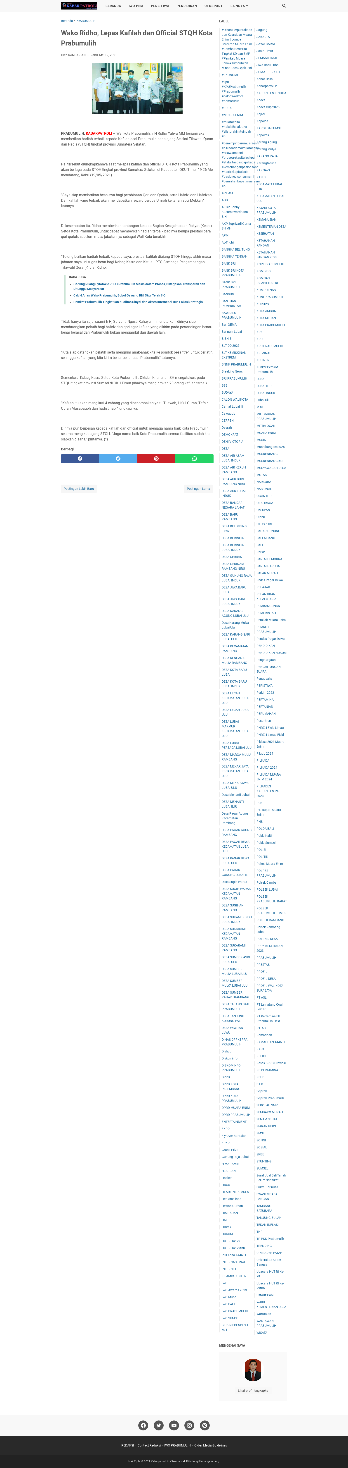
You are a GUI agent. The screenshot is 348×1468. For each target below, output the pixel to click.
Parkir (260, 552)
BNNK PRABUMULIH (236, 364)
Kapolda (262, 121)
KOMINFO (263, 271)
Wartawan (263, 1314)
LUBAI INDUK (265, 393)
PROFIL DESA (266, 978)
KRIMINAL (263, 353)
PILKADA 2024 (266, 767)
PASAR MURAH (267, 573)
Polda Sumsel (265, 842)
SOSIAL (261, 1147)
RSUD (260, 1077)
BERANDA (113, 6)
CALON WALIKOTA (235, 399)
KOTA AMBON (266, 311)
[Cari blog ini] (284, 6)
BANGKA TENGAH (234, 256)
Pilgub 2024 (264, 753)
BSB (225, 385)
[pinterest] (156, 458)
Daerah (227, 427)
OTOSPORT (214, 6)
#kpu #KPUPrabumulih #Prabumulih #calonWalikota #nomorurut (234, 91)
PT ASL (261, 997)
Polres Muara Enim (269, 863)
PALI (259, 545)
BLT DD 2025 (231, 345)
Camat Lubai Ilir (233, 406)
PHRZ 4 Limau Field (270, 734)
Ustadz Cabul (265, 1295)
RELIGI (261, 1056)
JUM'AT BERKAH (268, 72)
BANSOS (228, 294)
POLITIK (262, 856)
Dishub (226, 1051)
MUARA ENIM (266, 433)
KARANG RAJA (267, 156)
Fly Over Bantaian (234, 1136)
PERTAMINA (265, 699)
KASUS (261, 177)
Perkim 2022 (265, 692)
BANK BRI (229, 263)
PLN (259, 803)
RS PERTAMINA (267, 1070)
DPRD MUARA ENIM (236, 1107)
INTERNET (229, 1269)
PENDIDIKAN (187, 6)
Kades (260, 100)
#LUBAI (227, 108)
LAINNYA (237, 6)
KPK (259, 332)
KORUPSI (263, 304)
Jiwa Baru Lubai (267, 65)
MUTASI (262, 475)
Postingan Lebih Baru (79, 488)
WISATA (261, 1332)
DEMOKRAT (230, 434)
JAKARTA (263, 37)
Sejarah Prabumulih (270, 1098)
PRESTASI (263, 964)
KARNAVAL (264, 170)
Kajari (260, 114)
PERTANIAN (264, 706)
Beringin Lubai (232, 331)
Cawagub (228, 413)
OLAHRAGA (264, 503)
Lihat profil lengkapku (253, 1390)
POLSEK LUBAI (267, 889)
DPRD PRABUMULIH (236, 1115)
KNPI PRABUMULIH (270, 264)
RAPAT (261, 1049)
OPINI (260, 517)
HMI (225, 1220)
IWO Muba (229, 1297)
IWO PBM (136, 6)
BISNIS (226, 338)
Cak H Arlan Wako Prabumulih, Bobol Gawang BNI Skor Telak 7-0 (119, 295)
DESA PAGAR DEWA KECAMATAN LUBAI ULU (235, 846)
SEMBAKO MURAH (269, 1112)
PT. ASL (261, 1028)
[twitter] (118, 458)
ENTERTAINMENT (234, 1122)
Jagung (261, 30)
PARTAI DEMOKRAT (270, 559)
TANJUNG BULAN (269, 1217)
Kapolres (262, 135)
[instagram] (189, 1425)
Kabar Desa (264, 79)
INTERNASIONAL (234, 1262)
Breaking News (232, 371)
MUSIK (261, 440)
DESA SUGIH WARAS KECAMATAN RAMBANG (236, 893)
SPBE (260, 1154)
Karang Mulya (266, 149)
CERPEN (228, 420)
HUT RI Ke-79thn (233, 1248)
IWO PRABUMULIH (235, 1311)
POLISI (261, 849)
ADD (225, 200)
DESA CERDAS (232, 557)
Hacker (227, 1178)
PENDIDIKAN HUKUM (271, 653)
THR (259, 1232)
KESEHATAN (265, 233)
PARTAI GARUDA (268, 566)
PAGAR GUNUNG (268, 531)
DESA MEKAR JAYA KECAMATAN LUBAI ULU (235, 771)
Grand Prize (230, 1150)
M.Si (259, 407)
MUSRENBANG (267, 454)
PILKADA (262, 760)
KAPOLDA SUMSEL (269, 128)
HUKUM (227, 1234)
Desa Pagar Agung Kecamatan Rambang (235, 818)
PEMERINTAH (266, 613)
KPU (259, 339)
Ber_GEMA (229, 324)
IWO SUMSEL (231, 1318)
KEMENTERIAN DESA (271, 226)
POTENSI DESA (267, 939)
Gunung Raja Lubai (235, 1157)
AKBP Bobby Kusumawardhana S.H (235, 211)
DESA (225, 448)
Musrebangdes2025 (270, 447)
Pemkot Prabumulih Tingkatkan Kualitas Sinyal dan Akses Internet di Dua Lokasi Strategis (138, 302)
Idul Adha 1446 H (234, 1255)
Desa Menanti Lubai (235, 794)
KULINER (262, 360)
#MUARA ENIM (232, 115)
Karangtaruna (266, 163)
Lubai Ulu (263, 400)
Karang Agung (266, 142)
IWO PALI (228, 1304)
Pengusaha (264, 678)
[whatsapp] (194, 458)
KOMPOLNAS (266, 290)
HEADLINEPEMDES (235, 1192)
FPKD (226, 1143)
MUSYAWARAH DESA (271, 468)
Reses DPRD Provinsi (271, 1063)
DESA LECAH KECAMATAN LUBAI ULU (235, 698)
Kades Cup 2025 (268, 107)
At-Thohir (228, 242)
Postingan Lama (198, 488)
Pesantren (263, 720)
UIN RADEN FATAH (269, 1253)
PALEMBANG (265, 538)
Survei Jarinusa (267, 1187)
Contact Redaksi (149, 1445)
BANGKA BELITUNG (236, 249)
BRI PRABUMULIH (234, 378)
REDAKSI (127, 1445)
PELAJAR (263, 587)
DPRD (226, 1077)
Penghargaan (266, 660)
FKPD (226, 1129)
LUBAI (260, 379)
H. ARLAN (229, 1171)
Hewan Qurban (232, 1206)
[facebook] (80, 458)
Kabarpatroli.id (266, 86)
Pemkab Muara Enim (271, 620)
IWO (225, 1283)
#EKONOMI (230, 75)
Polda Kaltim (265, 835)
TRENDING (264, 1246)
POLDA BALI (265, 828)
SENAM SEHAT (266, 1119)
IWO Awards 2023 (234, 1290)
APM (225, 235)
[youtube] (174, 1425)
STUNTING (264, 1161)
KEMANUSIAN (266, 219)
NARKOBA (263, 482)
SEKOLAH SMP (267, 1105)
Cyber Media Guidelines (210, 1445)
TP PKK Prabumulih (270, 1239)
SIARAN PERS (266, 1126)
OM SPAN (263, 510)
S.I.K (259, 1084)
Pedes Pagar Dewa (269, 580)
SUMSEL (262, 1168)
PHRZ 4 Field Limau (270, 727)
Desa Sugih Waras (234, 882)
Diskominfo (229, 1058)
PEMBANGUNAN (268, 606)
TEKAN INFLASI (267, 1225)
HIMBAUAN (230, 1213)
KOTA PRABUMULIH (270, 325)
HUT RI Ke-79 (231, 1241)
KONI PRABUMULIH (270, 297)
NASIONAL (264, 489)
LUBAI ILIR (264, 386)
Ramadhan (264, 1035)
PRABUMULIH (266, 957)
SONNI (261, 1140)
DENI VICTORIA (232, 441)
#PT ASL (228, 193)
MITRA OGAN (265, 426)
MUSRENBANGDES (269, 461)
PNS (259, 821)
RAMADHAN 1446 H (270, 1042)
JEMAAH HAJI (266, 58)
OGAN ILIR (264, 496)
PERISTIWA (160, 6)
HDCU (226, 1185)
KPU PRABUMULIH (269, 346)
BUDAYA (227, 392)
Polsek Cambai (266, 882)
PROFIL (261, 971)
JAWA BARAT (265, 44)
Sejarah (261, 1091)
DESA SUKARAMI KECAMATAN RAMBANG (234, 933)
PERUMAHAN (266, 713)
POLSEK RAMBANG (270, 920)
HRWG (226, 1227)
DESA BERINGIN (233, 538)
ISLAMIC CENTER (234, 1276)
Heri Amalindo (231, 1199)
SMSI (260, 1133)
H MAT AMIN (231, 1164)
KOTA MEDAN (266, 318)
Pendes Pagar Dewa (270, 639)
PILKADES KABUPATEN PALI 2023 (268, 791)
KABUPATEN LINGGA (271, 93)
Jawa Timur (264, 51)
